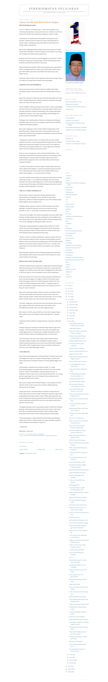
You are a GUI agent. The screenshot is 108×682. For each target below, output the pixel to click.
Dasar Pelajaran (70, 204)
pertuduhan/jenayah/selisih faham (75, 259)
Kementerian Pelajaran (72, 104)
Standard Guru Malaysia (72, 120)
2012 (69, 296)
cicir (67, 199)
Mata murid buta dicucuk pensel (78, 361)
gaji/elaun (68, 209)
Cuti (67, 202)
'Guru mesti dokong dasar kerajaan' (78, 523)
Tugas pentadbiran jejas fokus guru (78, 619)
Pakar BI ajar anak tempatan (77, 616)
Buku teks (68, 197)
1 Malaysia (69, 175)
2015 (69, 288)
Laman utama (41, 449)
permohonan (69, 255)
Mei (70, 321)
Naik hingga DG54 (74, 485)
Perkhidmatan (69, 252)
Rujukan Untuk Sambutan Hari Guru (76, 93)
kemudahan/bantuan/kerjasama (74, 216)
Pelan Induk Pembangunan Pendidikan (76, 127)
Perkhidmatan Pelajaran (54, 8)
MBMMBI (69, 228)
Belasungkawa (70, 192)
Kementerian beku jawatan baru (78, 505)
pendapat (68, 240)
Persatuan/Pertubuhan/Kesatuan (74, 257)
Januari (71, 663)
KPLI (67, 221)
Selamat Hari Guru (74, 517)
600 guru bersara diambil (76, 641)
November (72, 304)
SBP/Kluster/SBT (70, 269)
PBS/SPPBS (69, 235)
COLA (71, 557)
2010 (69, 666)
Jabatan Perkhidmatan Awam (73, 102)
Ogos (71, 313)
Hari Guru (68, 214)
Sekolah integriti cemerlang (76, 348)
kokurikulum (69, 219)
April (71, 654)
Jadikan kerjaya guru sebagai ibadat (79, 604)
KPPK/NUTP (69, 139)
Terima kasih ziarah (74, 584)
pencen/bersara (51, 435)
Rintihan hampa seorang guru (77, 440)
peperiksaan (69, 250)
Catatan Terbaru (23, 449)
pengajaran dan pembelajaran (74, 245)
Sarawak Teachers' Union (73, 141)
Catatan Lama (58, 449)
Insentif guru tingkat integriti (77, 381)
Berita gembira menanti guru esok (78, 520)
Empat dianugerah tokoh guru (77, 472)
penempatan (69, 243)
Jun (70, 318)
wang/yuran (69, 276)
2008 (69, 672)
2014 (69, 291)
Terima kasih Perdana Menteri (77, 462)
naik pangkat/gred (71, 233)
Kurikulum (69, 223)
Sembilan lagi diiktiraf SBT (76, 379)
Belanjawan (69, 190)
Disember (72, 302)
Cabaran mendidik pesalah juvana (78, 351)
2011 (69, 299)
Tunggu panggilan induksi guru (77, 341)
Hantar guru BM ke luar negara (77, 596)
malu (67, 226)
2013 (69, 294)
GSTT (67, 211)
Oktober (71, 307)
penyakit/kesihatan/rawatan (73, 247)
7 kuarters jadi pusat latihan (76, 550)
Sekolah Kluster (70, 118)
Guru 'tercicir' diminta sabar (76, 418)
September (72, 310)
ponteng (68, 264)
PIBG (67, 262)
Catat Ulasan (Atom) (30, 453)
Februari (71, 660)
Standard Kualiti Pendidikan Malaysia (76, 130)
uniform (68, 274)
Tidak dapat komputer (75, 328)
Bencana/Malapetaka (71, 194)
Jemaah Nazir (69, 109)
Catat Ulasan (22, 446)
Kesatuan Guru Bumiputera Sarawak (76, 143)
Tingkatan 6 (69, 272)
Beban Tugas (69, 187)
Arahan (68, 180)
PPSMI (68, 267)
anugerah (68, 178)
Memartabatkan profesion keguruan (79, 470)
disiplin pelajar (70, 206)
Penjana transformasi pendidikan (78, 497)
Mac (70, 657)
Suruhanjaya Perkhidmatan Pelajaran (76, 106)
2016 (69, 285)
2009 (69, 669)
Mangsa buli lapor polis (75, 354)
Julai (70, 315)
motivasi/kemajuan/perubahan (34, 435)
